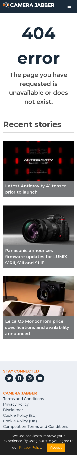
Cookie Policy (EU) (20, 415)
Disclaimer (13, 410)
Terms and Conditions (23, 399)
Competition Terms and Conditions (35, 426)
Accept (56, 447)
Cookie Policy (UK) (20, 421)
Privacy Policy (16, 404)
